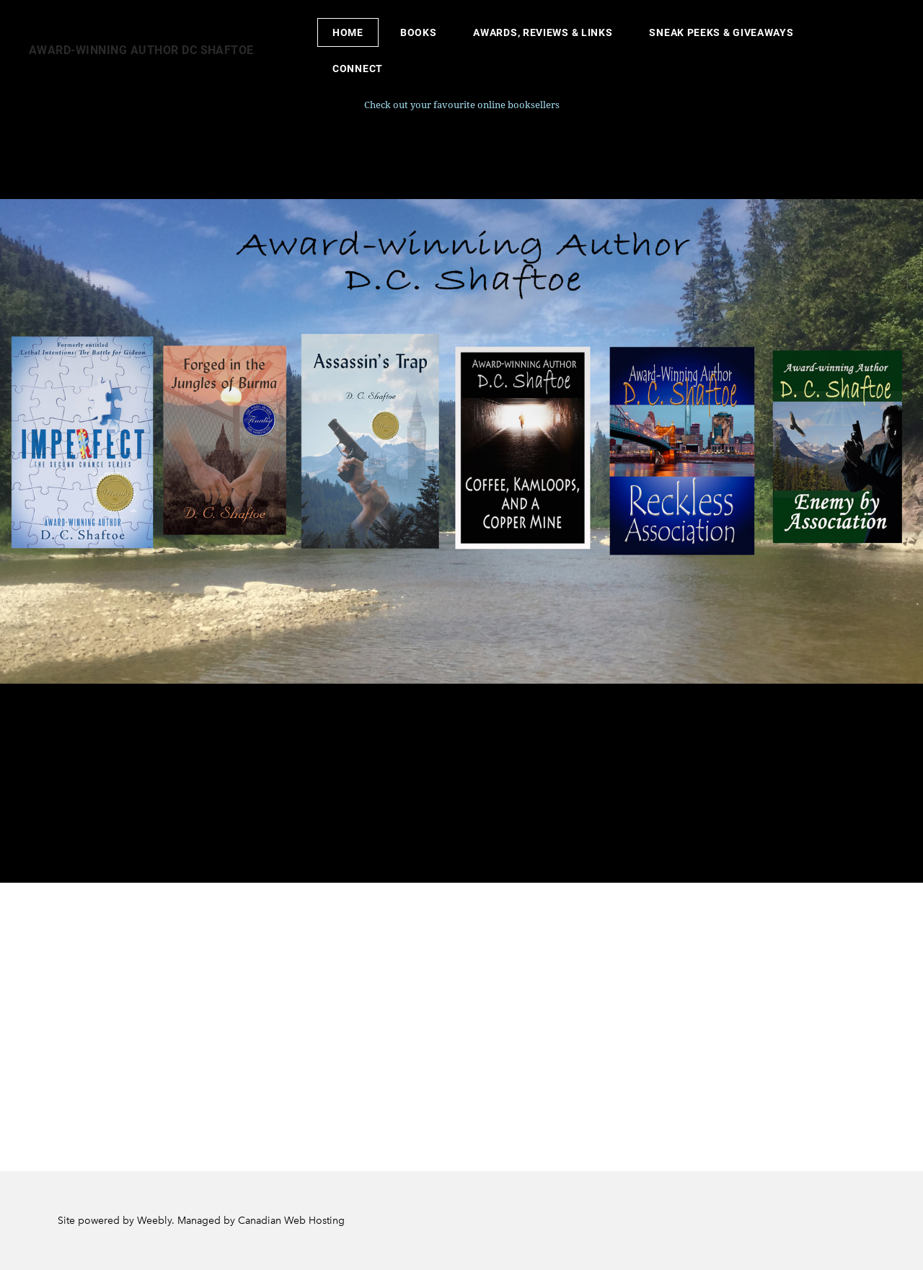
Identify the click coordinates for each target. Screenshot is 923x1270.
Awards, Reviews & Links (542, 32)
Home (347, 32)
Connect (357, 68)
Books (418, 32)
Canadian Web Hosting (291, 1220)
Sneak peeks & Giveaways (721, 32)
